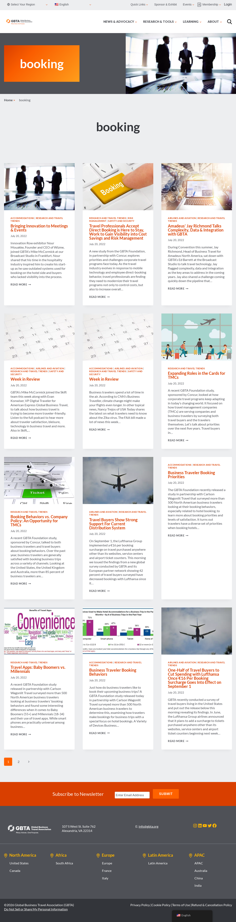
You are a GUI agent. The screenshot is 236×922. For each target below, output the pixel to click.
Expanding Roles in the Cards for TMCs (196, 375)
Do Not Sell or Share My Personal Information (36, 909)
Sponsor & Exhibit (165, 4)
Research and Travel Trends (107, 218)
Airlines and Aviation (182, 218)
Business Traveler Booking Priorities (191, 474)
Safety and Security (121, 221)
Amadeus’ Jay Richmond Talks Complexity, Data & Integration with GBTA (195, 229)
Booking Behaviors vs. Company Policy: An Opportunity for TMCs (39, 520)
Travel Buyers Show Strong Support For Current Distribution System (113, 523)
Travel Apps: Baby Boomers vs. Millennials (38, 669)
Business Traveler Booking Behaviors (112, 672)
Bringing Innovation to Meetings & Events (39, 227)
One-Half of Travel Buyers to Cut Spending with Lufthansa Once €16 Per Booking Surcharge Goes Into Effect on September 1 (194, 678)
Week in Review (25, 379)
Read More (21, 284)
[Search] (229, 21)
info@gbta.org (148, 826)
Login (228, 4)
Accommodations (22, 218)
